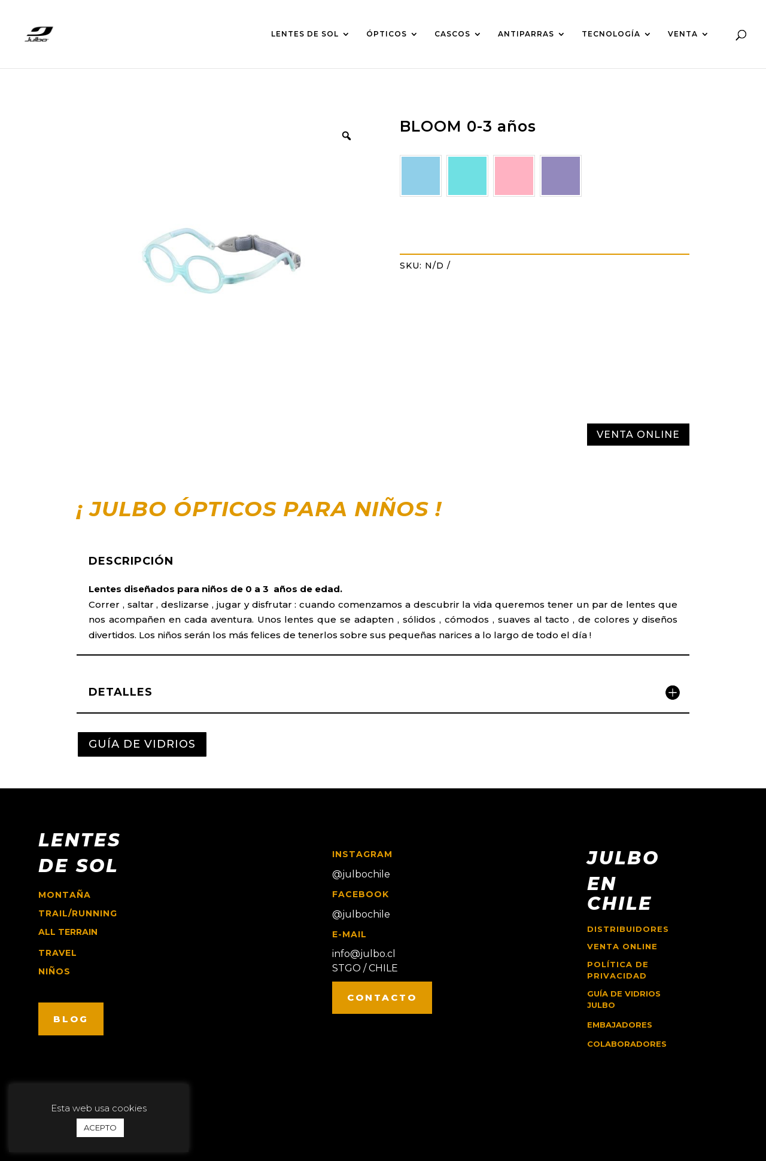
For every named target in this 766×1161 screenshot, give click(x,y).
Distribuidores (628, 929)
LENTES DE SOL (305, 34)
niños (54, 971)
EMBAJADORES (619, 1024)
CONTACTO (382, 997)
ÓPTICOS (386, 34)
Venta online (622, 946)
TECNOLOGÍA (611, 34)
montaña (64, 894)
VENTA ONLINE (638, 434)
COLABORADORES (627, 1044)
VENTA (683, 34)
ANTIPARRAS (526, 34)
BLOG (71, 1019)
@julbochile (361, 874)
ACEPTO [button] (100, 1127)
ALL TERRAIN (68, 932)
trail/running (77, 913)
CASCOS (452, 34)
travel (57, 952)
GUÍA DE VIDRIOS (142, 744)
